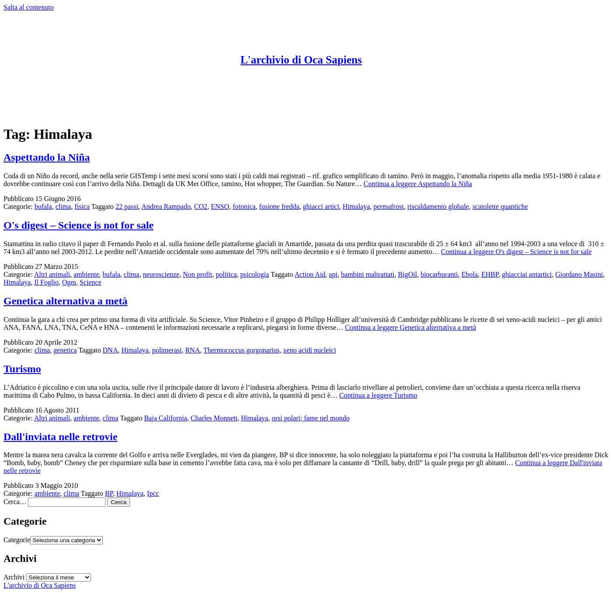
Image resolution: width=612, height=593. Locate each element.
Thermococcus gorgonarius (241, 350)
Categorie (17, 540)
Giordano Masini (579, 274)
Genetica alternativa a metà (65, 301)
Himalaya (356, 206)
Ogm (69, 282)
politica (226, 274)
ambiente (86, 274)
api (333, 274)
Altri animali (52, 274)
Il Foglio (46, 282)
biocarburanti (439, 274)
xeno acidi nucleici (309, 350)
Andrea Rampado (165, 206)
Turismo (22, 368)
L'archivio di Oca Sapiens (301, 60)
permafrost (388, 206)
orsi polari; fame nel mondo (311, 418)
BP (109, 493)
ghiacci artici (321, 206)
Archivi (14, 577)
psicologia (254, 274)
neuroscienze (161, 274)
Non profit (197, 274)
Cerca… (15, 501)
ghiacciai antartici (527, 274)
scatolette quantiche (500, 206)
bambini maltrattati (367, 274)
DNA (110, 350)
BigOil (407, 274)
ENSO (220, 206)
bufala (43, 206)
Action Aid (310, 274)
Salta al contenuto (29, 7)
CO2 (200, 206)
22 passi (127, 206)
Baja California (165, 418)
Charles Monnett (213, 418)
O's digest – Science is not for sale (79, 225)
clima (63, 206)
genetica (65, 350)
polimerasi (167, 350)
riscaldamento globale (438, 206)
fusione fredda (279, 206)
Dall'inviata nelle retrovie (60, 436)
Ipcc (153, 493)
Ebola (469, 274)
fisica (82, 206)
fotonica (243, 206)
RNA (192, 350)
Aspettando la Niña (47, 157)
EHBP (489, 274)
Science (91, 282)
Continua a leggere (418, 183)
